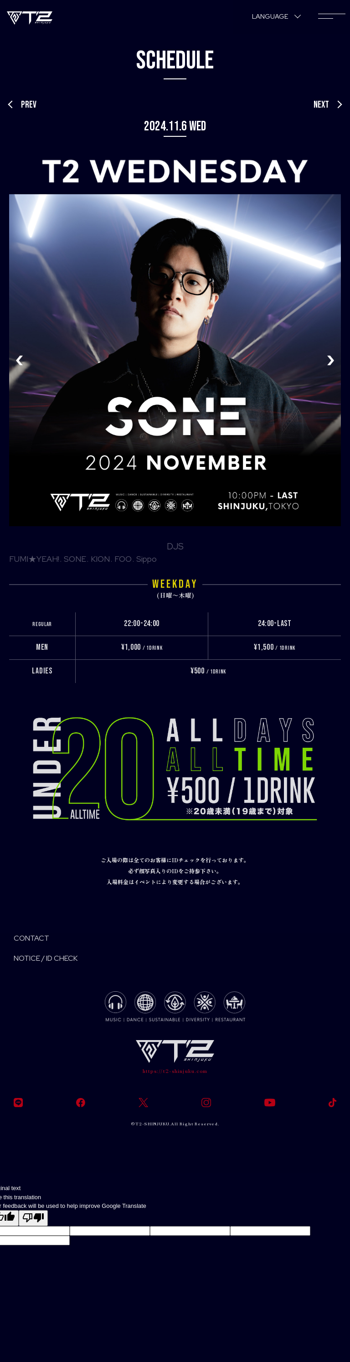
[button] (330, 360)
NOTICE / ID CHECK (45, 958)
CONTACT (31, 938)
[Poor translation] (33, 1218)
